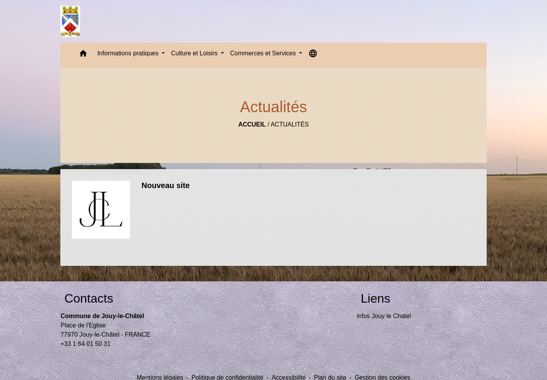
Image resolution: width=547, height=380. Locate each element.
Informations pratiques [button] (128, 53)
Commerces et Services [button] (263, 53)
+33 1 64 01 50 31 (85, 344)
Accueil (252, 124)
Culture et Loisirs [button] (195, 53)
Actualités (289, 124)
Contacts (88, 298)
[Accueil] (70, 21)
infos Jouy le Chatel (384, 316)
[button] (83, 55)
